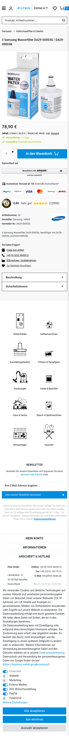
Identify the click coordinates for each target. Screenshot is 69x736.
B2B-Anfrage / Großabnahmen (21, 260)
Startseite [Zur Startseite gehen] (6, 31)
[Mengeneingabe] (6, 153)
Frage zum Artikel (15, 250)
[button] (34, 172)
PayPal (13, 693)
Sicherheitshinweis (17, 286)
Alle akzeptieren (34, 711)
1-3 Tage (17, 137)
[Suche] (63, 20)
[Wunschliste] (56, 8)
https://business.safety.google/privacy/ (26, 664)
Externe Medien (18, 684)
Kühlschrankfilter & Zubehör (29, 31)
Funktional (15, 697)
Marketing (15, 680)
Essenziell (15, 671)
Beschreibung (14, 277)
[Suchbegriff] (31, 20)
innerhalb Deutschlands (23, 142)
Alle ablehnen (34, 719)
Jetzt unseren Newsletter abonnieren (34, 495)
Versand (55, 133)
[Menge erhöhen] (13, 152)
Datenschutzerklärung (45, 519)
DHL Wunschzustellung (22, 689)
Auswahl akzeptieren (34, 728)
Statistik (14, 675)
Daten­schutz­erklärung (51, 652)
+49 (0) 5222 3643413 (17, 255)
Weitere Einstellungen (15, 702)
